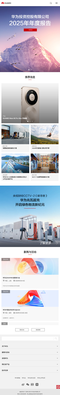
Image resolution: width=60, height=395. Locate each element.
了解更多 (30, 30)
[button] (28, 69)
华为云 (24, 371)
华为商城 (17, 371)
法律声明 (27, 391)
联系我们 (20, 391)
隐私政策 (33, 391)
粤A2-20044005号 (21, 387)
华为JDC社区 (31, 371)
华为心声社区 (41, 371)
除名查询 (39, 391)
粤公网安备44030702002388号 (34, 387)
